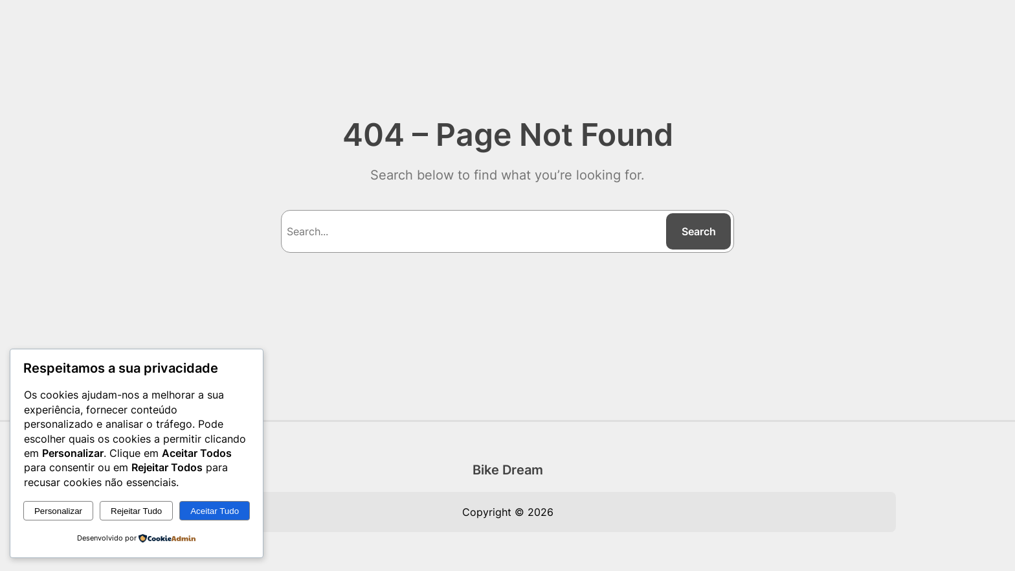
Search (699, 231)
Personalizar (58, 511)
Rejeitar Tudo (136, 511)
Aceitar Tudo (214, 511)
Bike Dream (508, 470)
